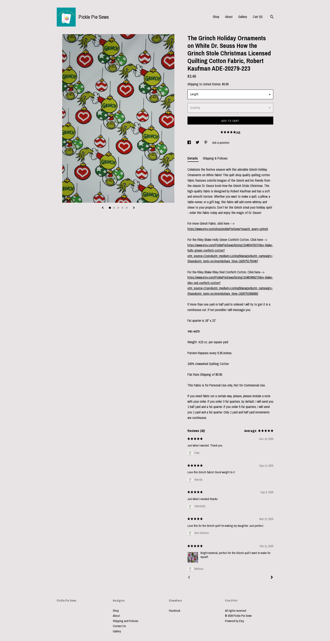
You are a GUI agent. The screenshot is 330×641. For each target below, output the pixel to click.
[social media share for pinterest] (206, 143)
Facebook (174, 611)
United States (212, 84)
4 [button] (122, 208)
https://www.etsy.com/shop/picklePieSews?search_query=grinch (227, 229)
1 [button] (110, 208)
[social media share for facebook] (189, 143)
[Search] (271, 17)
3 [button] (118, 208)
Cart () (258, 16)
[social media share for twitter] (198, 143)
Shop (216, 16)
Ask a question (220, 143)
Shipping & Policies (215, 158)
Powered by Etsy (234, 621)
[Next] (271, 578)
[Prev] (188, 578)
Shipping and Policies (125, 621)
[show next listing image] (134, 208)
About (229, 16)
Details (193, 158)
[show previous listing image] (103, 208)
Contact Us (119, 626)
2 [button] (114, 208)
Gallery (242, 16)
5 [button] (127, 208)
